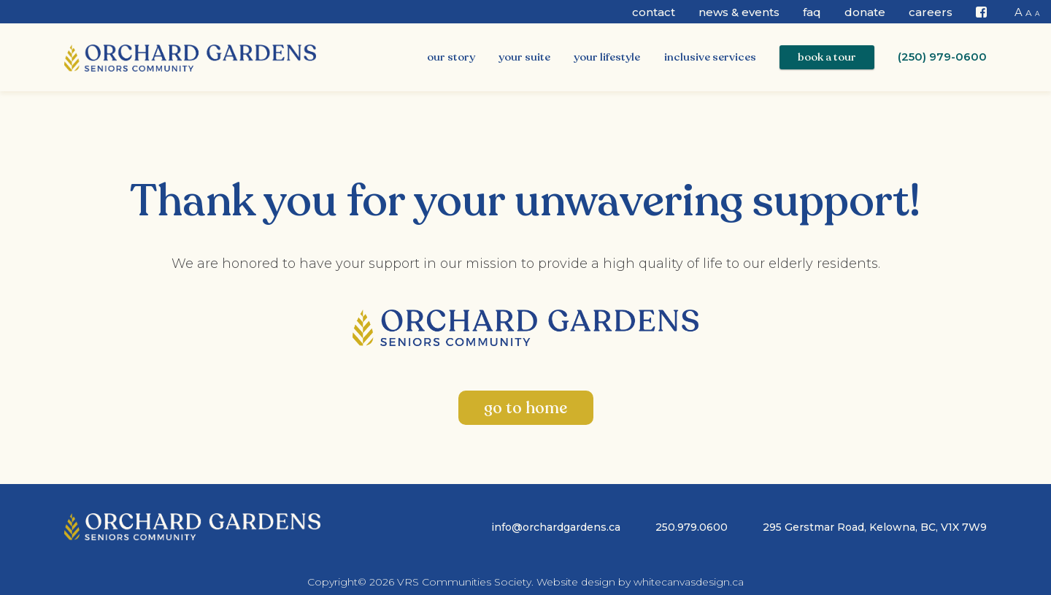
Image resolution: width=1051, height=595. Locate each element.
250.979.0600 (691, 527)
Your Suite (524, 57)
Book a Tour (827, 57)
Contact (653, 12)
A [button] (1019, 12)
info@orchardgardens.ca (555, 527)
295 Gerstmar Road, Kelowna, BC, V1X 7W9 (875, 527)
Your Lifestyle (607, 57)
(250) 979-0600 (942, 57)
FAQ (812, 12)
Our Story (451, 57)
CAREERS (930, 12)
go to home (525, 408)
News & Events (738, 12)
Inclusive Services (710, 57)
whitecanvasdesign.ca (689, 581)
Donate (864, 12)
